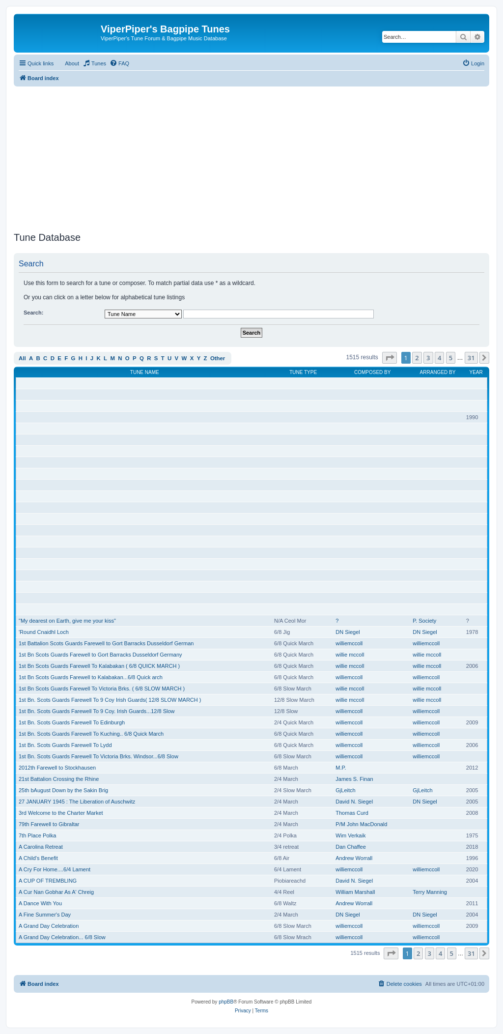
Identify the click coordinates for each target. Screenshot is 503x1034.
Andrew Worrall (353, 858)
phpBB (226, 1002)
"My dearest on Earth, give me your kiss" (67, 621)
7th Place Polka (37, 835)
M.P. (340, 768)
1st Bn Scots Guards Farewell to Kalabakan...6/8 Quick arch (91, 677)
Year (476, 372)
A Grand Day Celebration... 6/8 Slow (62, 937)
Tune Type (303, 372)
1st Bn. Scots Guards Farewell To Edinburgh (72, 722)
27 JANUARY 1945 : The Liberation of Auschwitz (77, 801)
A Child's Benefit (38, 858)
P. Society (424, 621)
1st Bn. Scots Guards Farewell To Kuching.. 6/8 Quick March (91, 734)
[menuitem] (94, 63)
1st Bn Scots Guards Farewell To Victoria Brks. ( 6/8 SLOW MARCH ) (102, 688)
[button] (389, 358)
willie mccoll (349, 655)
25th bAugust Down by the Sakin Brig (63, 790)
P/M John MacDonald (361, 824)
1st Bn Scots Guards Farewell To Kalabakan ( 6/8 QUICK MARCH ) (99, 666)
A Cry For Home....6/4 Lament (54, 869)
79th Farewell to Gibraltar (49, 824)
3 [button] (428, 357)
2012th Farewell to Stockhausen (57, 768)
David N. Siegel (354, 801)
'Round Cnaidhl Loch (44, 632)
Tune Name (144, 372)
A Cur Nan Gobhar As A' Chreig (56, 892)
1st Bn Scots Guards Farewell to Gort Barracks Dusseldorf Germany (100, 655)
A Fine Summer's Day (45, 915)
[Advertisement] (251, 155)
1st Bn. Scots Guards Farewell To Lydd (65, 745)
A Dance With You (40, 903)
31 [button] (471, 357)
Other (217, 358)
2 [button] (417, 357)
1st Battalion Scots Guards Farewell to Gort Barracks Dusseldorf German (106, 643)
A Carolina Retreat (41, 847)
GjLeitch (345, 790)
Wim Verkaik (350, 835)
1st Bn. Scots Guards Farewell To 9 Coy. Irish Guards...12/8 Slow (97, 711)
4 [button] (439, 357)
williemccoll (349, 643)
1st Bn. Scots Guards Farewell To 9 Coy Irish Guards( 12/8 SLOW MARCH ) (110, 700)
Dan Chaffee (350, 847)
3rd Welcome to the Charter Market (61, 813)
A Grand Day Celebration (49, 926)
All (22, 358)
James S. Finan (354, 779)
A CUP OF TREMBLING (48, 881)
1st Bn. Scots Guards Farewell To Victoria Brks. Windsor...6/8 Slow (98, 756)
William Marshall (355, 892)
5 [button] (450, 357)
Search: (33, 313)
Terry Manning (430, 892)
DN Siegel (347, 632)
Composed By (372, 372)
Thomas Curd (351, 813)
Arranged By (438, 372)
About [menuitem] (72, 63)
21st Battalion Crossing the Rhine (59, 779)
